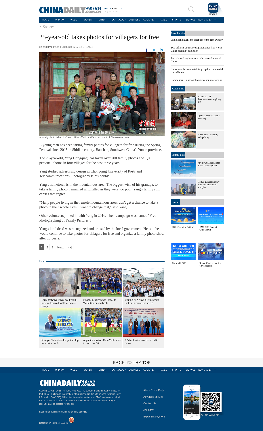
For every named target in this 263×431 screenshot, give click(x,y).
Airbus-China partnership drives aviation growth (209, 164)
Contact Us (149, 403)
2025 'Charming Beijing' (183, 227)
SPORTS (176, 19)
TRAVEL (162, 19)
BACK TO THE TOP (131, 362)
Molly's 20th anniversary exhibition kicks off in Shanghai (208, 185)
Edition (111, 8)
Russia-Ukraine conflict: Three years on (210, 264)
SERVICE (190, 19)
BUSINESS (134, 19)
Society (48, 27)
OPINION (59, 19)
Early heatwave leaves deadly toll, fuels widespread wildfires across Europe (59, 303)
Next (60, 247)
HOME (45, 19)
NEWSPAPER (204, 19)
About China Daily (153, 390)
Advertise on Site (153, 396)
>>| (69, 247)
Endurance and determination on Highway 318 (209, 99)
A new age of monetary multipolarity (208, 136)
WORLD (88, 19)
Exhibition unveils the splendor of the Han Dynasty (197, 39)
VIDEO (73, 19)
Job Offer (148, 409)
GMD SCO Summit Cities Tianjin (208, 228)
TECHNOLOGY (118, 19)
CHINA (101, 19)
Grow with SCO (179, 263)
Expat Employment (154, 416)
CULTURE (148, 19)
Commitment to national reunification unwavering (196, 80)
